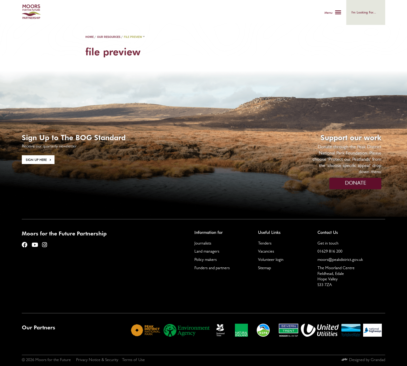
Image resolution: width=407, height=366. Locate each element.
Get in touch (327, 244)
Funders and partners (212, 268)
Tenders (265, 244)
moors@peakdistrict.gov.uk (340, 260)
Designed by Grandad (367, 360)
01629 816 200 (329, 252)
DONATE (355, 183)
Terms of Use (133, 360)
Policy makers (205, 260)
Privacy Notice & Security (97, 360)
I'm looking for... (363, 12)
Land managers (206, 252)
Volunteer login (270, 260)
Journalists (202, 244)
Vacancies (266, 252)
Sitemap (264, 268)
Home (89, 37)
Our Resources (108, 37)
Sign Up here (36, 160)
